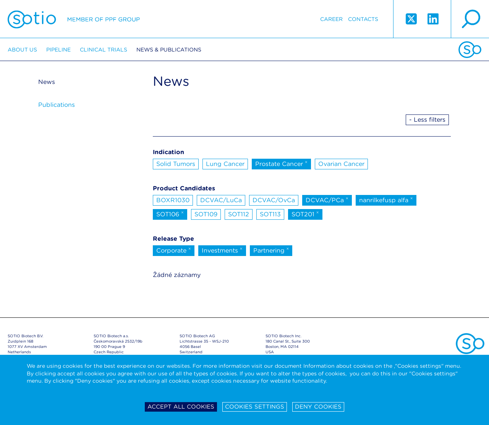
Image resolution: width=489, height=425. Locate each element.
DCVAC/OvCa (274, 200)
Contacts (363, 19)
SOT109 (205, 214)
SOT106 (170, 213)
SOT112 (238, 214)
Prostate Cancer (281, 163)
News (46, 81)
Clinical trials (103, 50)
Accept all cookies (180, 406)
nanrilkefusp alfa (386, 199)
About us (22, 50)
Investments (222, 250)
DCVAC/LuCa (221, 200)
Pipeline (58, 50)
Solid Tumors (175, 163)
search (470, 19)
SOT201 (305, 213)
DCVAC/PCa (327, 199)
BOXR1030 (172, 200)
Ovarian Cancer (341, 163)
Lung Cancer (225, 163)
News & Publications (168, 50)
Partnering (271, 250)
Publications (56, 104)
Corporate (173, 250)
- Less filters (427, 119)
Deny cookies (318, 406)
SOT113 (270, 214)
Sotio (73, 19)
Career (331, 19)
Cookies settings (254, 406)
